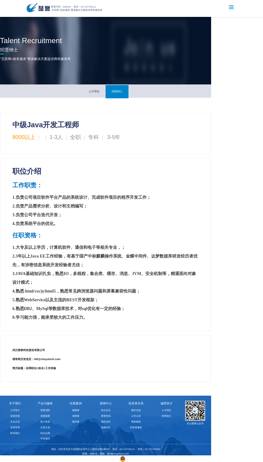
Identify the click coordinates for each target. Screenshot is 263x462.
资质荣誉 (15, 427)
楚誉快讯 (106, 416)
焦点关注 (106, 410)
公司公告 (136, 416)
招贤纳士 (117, 91)
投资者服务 (136, 427)
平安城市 (45, 438)
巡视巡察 (45, 416)
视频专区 (106, 427)
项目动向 (106, 421)
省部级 (75, 416)
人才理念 (94, 91)
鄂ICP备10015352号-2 (104, 458)
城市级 (75, 421)
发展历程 (15, 416)
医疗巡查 (45, 421)
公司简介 (15, 410)
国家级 (75, 410)
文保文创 (45, 427)
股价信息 (136, 410)
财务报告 (136, 421)
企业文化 (15, 421)
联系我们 (15, 433)
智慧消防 (45, 410)
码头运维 (45, 433)
